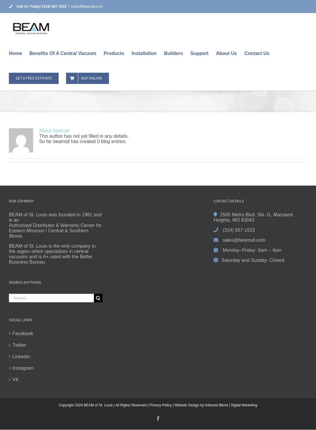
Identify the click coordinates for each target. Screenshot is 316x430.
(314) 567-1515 (239, 230)
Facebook (22, 333)
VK (15, 379)
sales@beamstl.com (87, 6)
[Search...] (51, 298)
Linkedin (21, 356)
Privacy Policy (161, 405)
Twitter (19, 345)
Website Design (186, 405)
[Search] (98, 298)
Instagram (22, 368)
